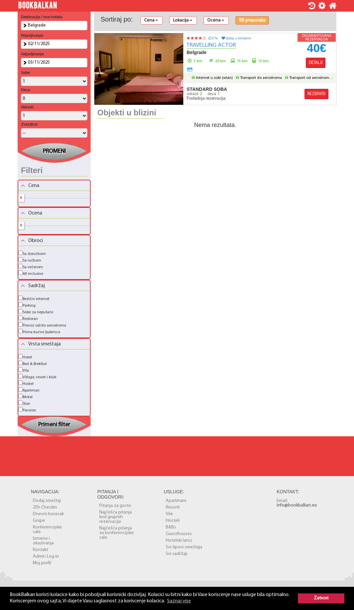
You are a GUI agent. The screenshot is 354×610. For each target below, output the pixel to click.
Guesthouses (179, 533)
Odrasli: (27, 107)
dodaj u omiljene (236, 38)
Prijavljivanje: (32, 36)
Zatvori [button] (321, 598)
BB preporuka (252, 20)
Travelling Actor (211, 45)
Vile (169, 514)
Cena (151, 20)
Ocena (215, 20)
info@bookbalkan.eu (297, 505)
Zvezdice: (29, 125)
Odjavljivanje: (32, 54)
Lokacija (182, 20)
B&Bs (171, 527)
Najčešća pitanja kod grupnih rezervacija (115, 517)
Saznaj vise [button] (179, 601)
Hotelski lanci (179, 540)
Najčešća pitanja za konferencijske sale (116, 533)
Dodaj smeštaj (47, 500)
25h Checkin (45, 507)
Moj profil (42, 563)
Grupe (39, 520)
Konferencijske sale (47, 529)
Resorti (173, 507)
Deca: (25, 90)
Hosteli (173, 520)
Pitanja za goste (115, 505)
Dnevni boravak (48, 514)
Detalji (315, 63)
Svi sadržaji (176, 553)
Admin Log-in (46, 556)
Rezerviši (316, 94)
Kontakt (40, 549)
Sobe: (25, 73)
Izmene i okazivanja (43, 541)
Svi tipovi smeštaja (184, 547)
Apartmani (176, 500)
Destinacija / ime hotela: (41, 17)
